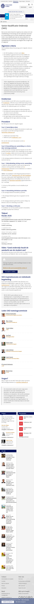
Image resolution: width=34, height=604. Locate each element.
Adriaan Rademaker (11, 313)
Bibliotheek (28, 1)
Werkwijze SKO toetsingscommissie (25, 435)
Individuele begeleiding (15, 180)
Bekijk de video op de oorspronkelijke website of (15, 268)
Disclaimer (4, 588)
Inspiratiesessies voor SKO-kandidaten (21, 175)
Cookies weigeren (21, 602)
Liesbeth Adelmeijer (8, 364)
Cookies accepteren (7, 602)
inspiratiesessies (5, 285)
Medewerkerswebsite (5, 19)
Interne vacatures (23, 583)
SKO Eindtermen (8, 170)
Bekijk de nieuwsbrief (23, 593)
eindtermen (6, 102)
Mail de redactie (5, 583)
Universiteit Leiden (4, 1)
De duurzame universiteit (24, 581)
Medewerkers (15, 1)
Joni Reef (8, 335)
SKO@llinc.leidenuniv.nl (7, 429)
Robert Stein (9, 342)
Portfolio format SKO (27, 428)
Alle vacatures (22, 585)
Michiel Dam (9, 371)
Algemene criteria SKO (28, 417)
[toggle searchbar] (32, 4)
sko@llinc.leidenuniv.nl (22, 382)
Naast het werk (22, 588)
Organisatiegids (22, 1)
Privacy (3, 585)
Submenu (4, 21)
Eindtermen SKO (28, 422)
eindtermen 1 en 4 (16, 137)
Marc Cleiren (9, 321)
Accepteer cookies (10, 271)
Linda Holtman (9, 350)
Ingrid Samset (9, 357)
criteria (9, 153)
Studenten (10, 1)
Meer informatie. (25, 599)
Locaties (3, 581)
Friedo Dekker (9, 328)
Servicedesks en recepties (7, 579)
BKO (23, 53)
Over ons (21, 579)
